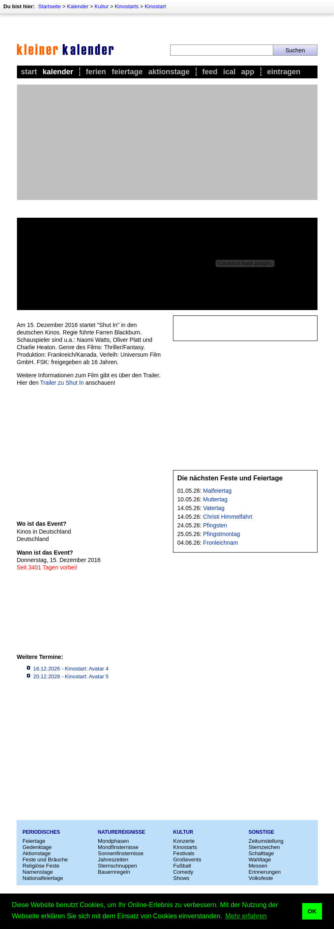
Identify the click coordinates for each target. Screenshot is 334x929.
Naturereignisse (121, 832)
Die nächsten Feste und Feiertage (230, 478)
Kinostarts (127, 6)
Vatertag (214, 508)
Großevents (187, 859)
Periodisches (41, 832)
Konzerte (184, 841)
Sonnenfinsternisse (121, 853)
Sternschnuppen (117, 866)
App (247, 72)
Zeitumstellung (266, 841)
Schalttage (261, 853)
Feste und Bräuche (45, 859)
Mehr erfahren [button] (246, 916)
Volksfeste (261, 878)
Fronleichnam (220, 542)
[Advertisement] (167, 142)
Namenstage (38, 872)
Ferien (96, 72)
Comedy (183, 872)
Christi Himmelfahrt (227, 516)
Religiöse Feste (41, 866)
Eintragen (284, 72)
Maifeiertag (217, 490)
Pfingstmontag (221, 534)
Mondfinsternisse (118, 847)
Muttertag (215, 499)
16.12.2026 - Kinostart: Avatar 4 (71, 669)
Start (29, 72)
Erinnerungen (265, 872)
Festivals (183, 853)
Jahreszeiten (113, 859)
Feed (210, 72)
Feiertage (126, 72)
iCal (229, 72)
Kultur (102, 6)
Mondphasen (113, 841)
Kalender (77, 6)
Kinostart (155, 6)
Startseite (49, 6)
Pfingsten (215, 525)
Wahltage (260, 859)
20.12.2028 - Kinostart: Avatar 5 (71, 676)
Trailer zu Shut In (62, 382)
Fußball (182, 866)
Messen (258, 866)
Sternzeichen (264, 847)
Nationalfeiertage (43, 878)
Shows (181, 878)
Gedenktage (37, 847)
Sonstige (261, 832)
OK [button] (312, 911)
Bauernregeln (114, 872)
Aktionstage (169, 72)
